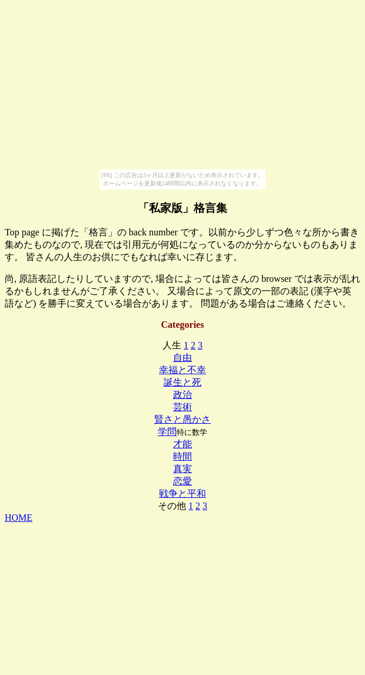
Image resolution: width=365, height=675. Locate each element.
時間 (182, 456)
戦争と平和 (182, 493)
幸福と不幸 (182, 370)
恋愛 (182, 481)
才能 (182, 444)
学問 (167, 432)
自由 (182, 358)
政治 (182, 395)
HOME (18, 518)
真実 (182, 469)
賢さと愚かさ (182, 419)
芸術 (182, 407)
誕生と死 (182, 382)
